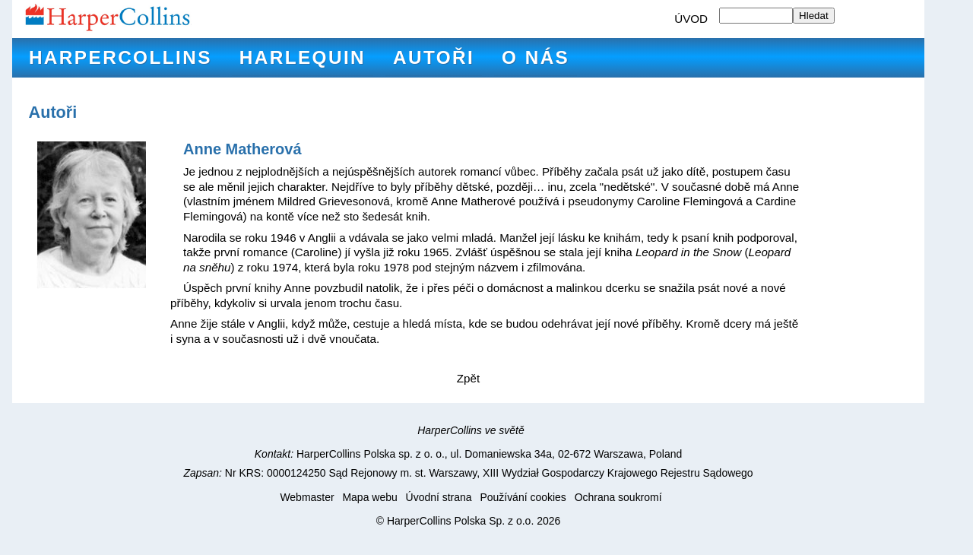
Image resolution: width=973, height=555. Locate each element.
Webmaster (307, 497)
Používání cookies (523, 497)
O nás (535, 57)
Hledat (814, 15)
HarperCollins (120, 57)
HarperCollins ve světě (471, 430)
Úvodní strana (439, 497)
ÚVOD (691, 18)
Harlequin (302, 57)
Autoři (433, 57)
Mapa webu (369, 497)
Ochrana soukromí (618, 497)
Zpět (468, 378)
